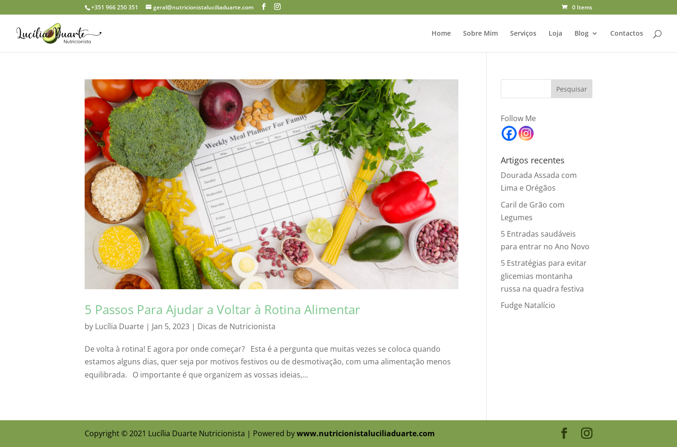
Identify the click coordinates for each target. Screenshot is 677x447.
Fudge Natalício (528, 305)
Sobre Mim (480, 34)
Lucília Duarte (119, 326)
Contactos (626, 34)
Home (441, 34)
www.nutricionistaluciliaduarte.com (366, 433)
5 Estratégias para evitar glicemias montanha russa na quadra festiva (544, 275)
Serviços (523, 34)
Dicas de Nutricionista (236, 326)
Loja (555, 34)
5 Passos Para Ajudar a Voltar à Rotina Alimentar (222, 309)
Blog (582, 34)
